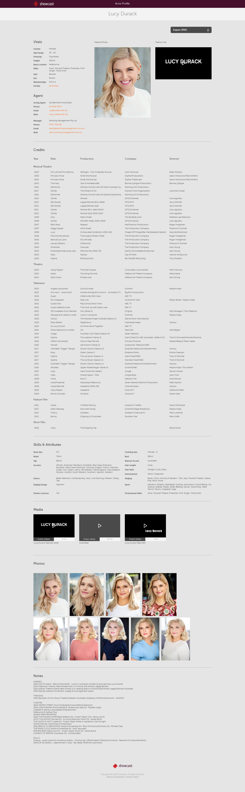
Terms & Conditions (115, 777)
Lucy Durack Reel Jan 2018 (45, 543)
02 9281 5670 (55, 106)
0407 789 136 (55, 124)
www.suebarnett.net (58, 114)
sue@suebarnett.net (58, 110)
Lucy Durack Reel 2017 (135, 543)
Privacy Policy (132, 777)
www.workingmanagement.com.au (65, 132)
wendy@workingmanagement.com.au (66, 128)
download (53, 86)
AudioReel (84, 543)
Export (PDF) (180, 29)
